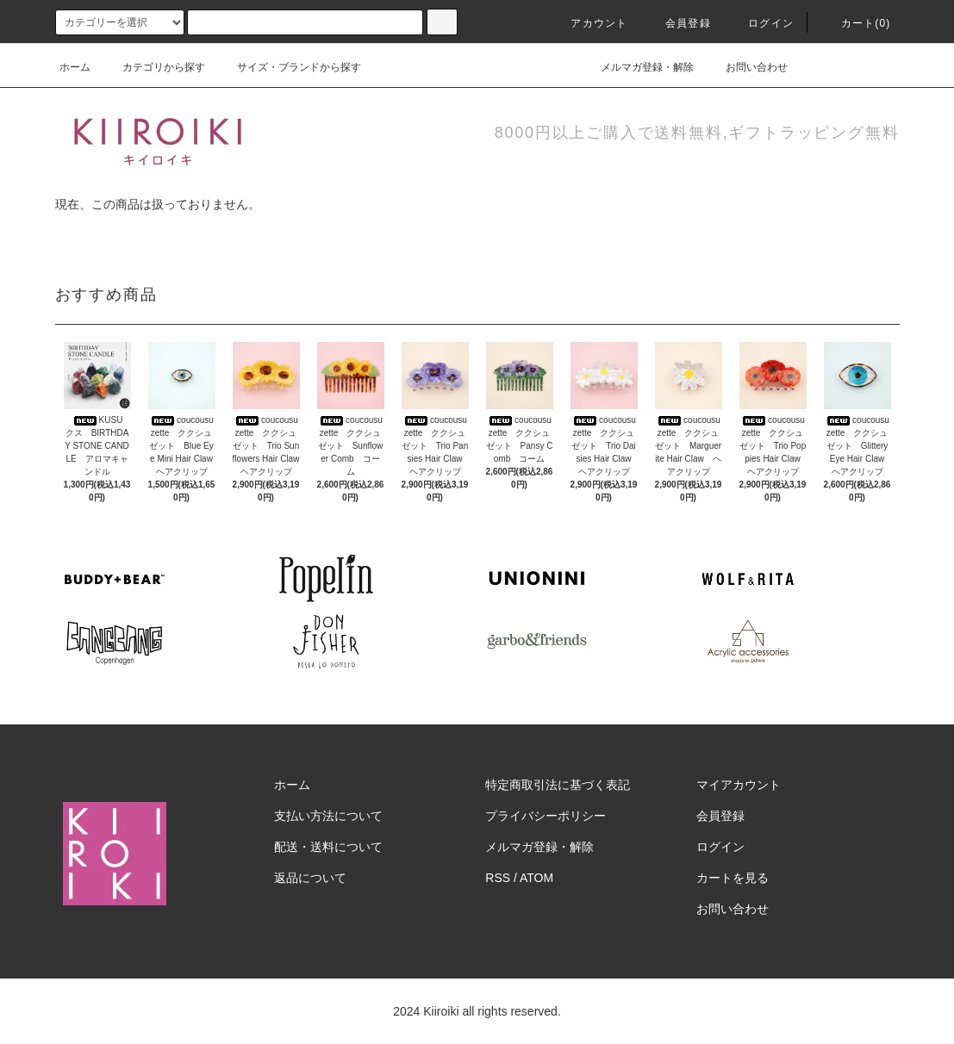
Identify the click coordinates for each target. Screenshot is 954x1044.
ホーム (74, 67)
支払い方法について (328, 816)
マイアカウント (738, 785)
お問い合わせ (746, 67)
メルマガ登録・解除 (637, 67)
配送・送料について (328, 847)
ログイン (760, 23)
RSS (497, 878)
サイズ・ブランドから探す (288, 67)
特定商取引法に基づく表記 (557, 785)
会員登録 (678, 23)
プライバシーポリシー (545, 816)
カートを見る (732, 878)
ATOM (536, 878)
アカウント (588, 23)
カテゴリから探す (153, 67)
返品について (310, 878)
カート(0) (855, 23)
